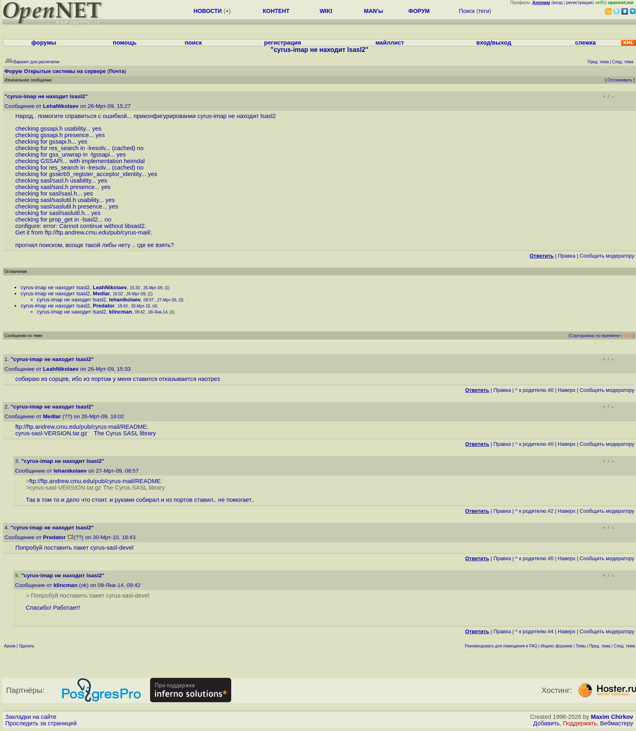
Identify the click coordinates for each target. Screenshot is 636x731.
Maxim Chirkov (612, 717)
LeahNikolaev (110, 287)
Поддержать (580, 723)
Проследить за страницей (41, 723)
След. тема (624, 646)
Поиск (467, 11)
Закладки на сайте (30, 717)
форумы (43, 42)
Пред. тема (599, 646)
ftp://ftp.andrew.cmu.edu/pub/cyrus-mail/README (81, 427)
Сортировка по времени (594, 335)
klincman (120, 312)
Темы (581, 646)
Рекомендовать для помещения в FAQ (501, 646)
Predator (103, 306)
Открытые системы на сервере (65, 71)
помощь (125, 42)
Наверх (567, 390)
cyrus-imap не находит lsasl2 (55, 287)
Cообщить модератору (607, 256)
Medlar (101, 293)
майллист (389, 42)
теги (483, 11)
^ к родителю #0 (534, 390)
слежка (585, 42)
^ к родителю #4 (534, 631)
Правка (566, 256)
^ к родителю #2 (534, 511)
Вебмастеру (616, 723)
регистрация (579, 2)
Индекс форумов (556, 646)
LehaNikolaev (61, 106)
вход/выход (493, 42)
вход (558, 2)
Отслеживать (619, 80)
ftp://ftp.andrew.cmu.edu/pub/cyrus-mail (97, 232)
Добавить (546, 723)
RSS (628, 335)
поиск (193, 42)
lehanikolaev (125, 300)
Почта (117, 71)
